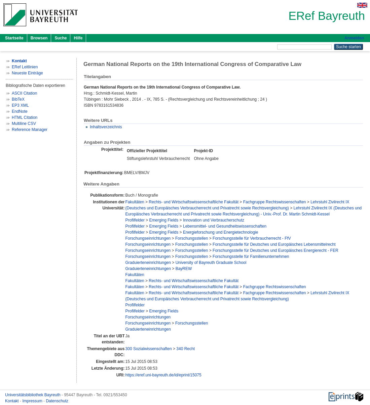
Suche (60, 38)
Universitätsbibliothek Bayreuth (33, 395)
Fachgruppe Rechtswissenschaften (274, 202)
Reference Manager (29, 129)
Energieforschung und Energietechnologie (220, 232)
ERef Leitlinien (25, 67)
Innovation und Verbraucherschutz (213, 220)
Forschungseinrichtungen (148, 238)
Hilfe (78, 38)
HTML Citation (24, 117)
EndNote (20, 111)
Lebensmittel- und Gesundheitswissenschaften (224, 226)
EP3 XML (20, 105)
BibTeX (18, 99)
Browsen (39, 38)
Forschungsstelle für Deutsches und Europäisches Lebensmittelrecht (274, 244)
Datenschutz (57, 401)
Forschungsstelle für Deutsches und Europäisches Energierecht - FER (275, 250)
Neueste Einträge (27, 73)
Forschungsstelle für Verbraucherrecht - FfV (252, 238)
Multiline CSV (24, 123)
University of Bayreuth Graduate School (211, 262)
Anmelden (354, 38)
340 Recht (185, 348)
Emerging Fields (164, 220)
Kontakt (12, 401)
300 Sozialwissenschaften (148, 348)
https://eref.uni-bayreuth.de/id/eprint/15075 (163, 375)
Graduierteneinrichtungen (148, 262)
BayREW (184, 268)
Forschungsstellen (191, 238)
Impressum (32, 401)
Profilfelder (135, 220)
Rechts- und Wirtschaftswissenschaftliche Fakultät (193, 202)
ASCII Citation (24, 93)
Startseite (14, 38)
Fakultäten (134, 202)
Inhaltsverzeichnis (106, 127)
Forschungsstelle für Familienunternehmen (251, 256)
